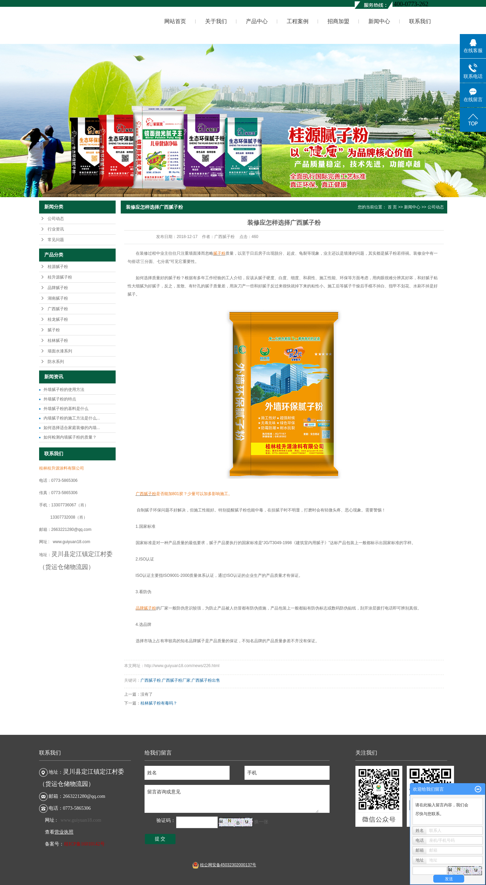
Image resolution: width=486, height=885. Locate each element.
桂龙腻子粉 (58, 319)
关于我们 (216, 21)
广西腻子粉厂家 (176, 680)
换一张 (261, 821)
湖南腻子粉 (58, 298)
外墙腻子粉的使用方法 (64, 389)
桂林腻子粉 (58, 340)
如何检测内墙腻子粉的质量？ (70, 437)
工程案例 (297, 21)
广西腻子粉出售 (205, 680)
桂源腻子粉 (58, 266)
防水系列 (56, 361)
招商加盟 (338, 21)
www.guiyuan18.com (81, 820)
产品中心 (257, 21)
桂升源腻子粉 (60, 277)
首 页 (392, 207)
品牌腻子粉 (58, 287)
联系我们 (420, 21)
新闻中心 (379, 21)
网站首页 (175, 21)
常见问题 (56, 239)
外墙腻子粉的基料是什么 (66, 408)
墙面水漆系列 (60, 351)
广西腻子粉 (58, 308)
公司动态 (56, 218)
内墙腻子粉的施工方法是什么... (72, 418)
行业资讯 (56, 229)
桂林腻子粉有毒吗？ (158, 703)
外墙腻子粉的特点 (60, 399)
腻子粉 (54, 330)
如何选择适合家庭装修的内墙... (72, 427)
